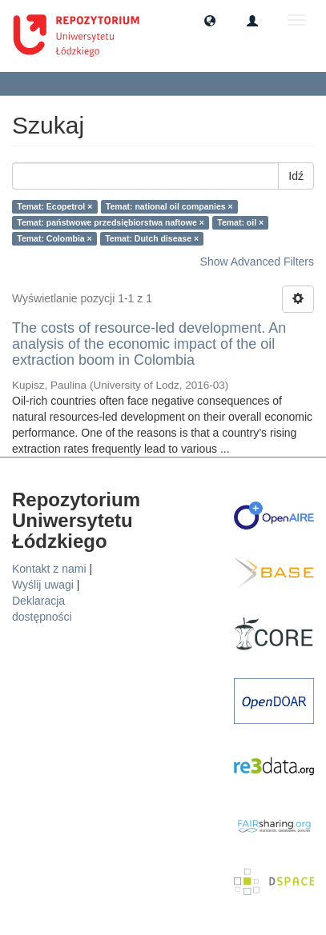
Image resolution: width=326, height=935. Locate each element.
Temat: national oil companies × (169, 206)
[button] (209, 20)
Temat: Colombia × (54, 238)
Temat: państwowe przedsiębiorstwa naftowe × (110, 222)
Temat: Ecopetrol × (54, 206)
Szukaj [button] (43, 83)
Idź (296, 176)
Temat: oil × (240, 222)
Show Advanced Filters (257, 261)
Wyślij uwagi (43, 584)
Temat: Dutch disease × (152, 238)
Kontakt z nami (49, 568)
